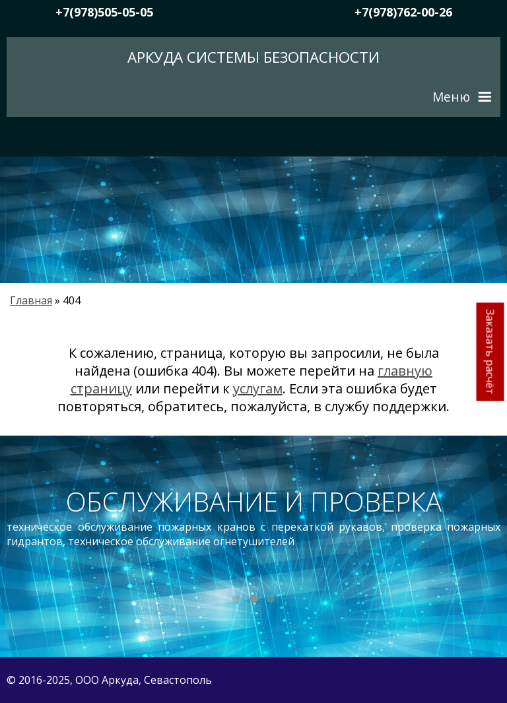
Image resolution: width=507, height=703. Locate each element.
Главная (31, 300)
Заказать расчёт (490, 351)
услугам (258, 388)
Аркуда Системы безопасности (253, 57)
